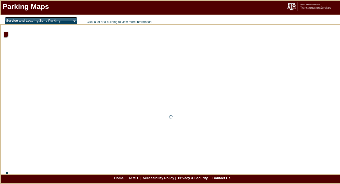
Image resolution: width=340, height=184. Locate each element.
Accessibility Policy (158, 178)
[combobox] (41, 20)
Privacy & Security (193, 178)
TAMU (133, 178)
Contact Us (221, 178)
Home (119, 178)
